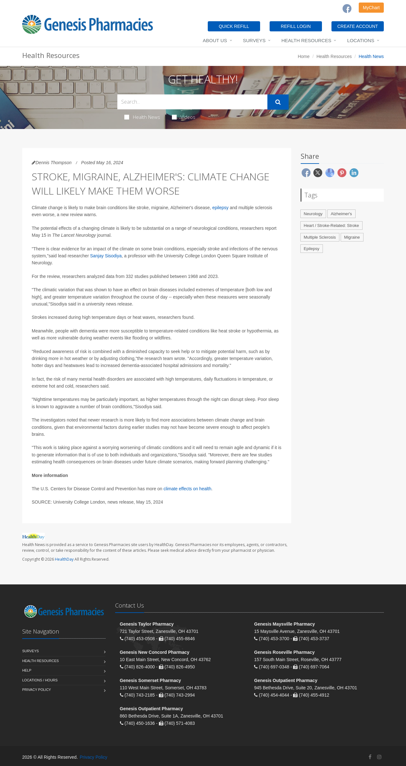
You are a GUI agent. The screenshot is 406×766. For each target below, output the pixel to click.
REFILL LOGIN (296, 26)
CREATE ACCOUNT (357, 26)
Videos (183, 117)
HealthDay (64, 559)
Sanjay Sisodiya (106, 255)
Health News (142, 117)
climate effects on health (188, 488)
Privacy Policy (36, 690)
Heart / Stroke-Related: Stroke (331, 225)
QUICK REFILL (234, 26)
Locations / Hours (40, 680)
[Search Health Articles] (192, 101)
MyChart (371, 7)
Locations (360, 40)
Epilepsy (311, 248)
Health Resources (306, 40)
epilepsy (220, 207)
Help (26, 670)
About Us (215, 40)
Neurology (313, 213)
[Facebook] (347, 8)
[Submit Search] (278, 102)
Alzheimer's (341, 213)
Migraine (352, 237)
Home (304, 56)
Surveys (254, 40)
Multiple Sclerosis (320, 237)
